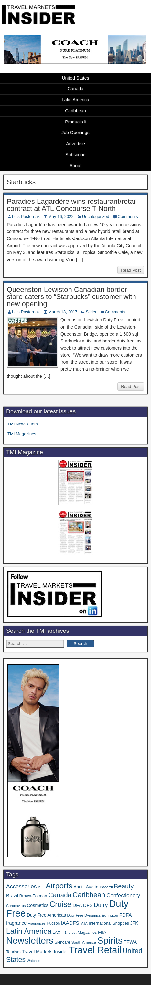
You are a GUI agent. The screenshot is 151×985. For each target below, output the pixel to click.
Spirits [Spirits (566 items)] (110, 940)
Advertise (75, 143)
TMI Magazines (21, 433)
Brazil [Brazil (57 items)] (12, 895)
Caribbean (75, 110)
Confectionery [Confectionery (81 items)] (123, 895)
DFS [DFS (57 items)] (88, 905)
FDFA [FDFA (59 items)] (125, 915)
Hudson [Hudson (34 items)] (53, 923)
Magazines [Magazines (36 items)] (87, 932)
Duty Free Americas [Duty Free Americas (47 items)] (46, 915)
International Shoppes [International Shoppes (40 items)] (109, 923)
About (75, 165)
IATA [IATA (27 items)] (83, 923)
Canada (75, 88)
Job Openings (75, 132)
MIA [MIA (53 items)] (102, 932)
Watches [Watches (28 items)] (33, 961)
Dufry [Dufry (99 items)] (101, 905)
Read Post (131, 270)
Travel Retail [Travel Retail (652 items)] (95, 950)
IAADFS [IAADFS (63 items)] (70, 923)
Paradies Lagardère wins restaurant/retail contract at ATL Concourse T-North (72, 205)
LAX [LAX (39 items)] (56, 932)
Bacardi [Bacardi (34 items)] (106, 887)
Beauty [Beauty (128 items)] (124, 886)
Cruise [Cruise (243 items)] (60, 904)
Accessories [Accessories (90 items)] (21, 886)
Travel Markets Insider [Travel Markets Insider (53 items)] (45, 951)
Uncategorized (95, 216)
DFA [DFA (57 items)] (77, 905)
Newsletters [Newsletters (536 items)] (29, 940)
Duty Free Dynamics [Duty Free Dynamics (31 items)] (84, 915)
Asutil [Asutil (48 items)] (79, 886)
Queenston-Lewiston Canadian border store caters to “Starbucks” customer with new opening (71, 296)
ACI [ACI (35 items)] (41, 887)
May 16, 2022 (61, 216)
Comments (128, 216)
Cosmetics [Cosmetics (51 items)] (38, 905)
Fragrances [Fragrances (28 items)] (37, 923)
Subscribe (75, 154)
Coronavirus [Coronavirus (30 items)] (16, 906)
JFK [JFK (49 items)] (134, 923)
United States (75, 78)
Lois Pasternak (26, 216)
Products (74, 121)
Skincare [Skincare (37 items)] (62, 942)
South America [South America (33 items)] (83, 942)
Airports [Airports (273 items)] (59, 885)
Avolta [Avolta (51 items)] (92, 886)
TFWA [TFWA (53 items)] (130, 941)
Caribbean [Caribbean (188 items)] (89, 895)
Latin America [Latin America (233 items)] (28, 931)
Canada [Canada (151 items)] (59, 894)
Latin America (75, 99)
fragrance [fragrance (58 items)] (16, 923)
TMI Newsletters (22, 424)
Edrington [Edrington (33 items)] (110, 915)
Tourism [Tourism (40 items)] (13, 951)
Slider (91, 311)
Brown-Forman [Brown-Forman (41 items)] (33, 895)
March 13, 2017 (62, 311)
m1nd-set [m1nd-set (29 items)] (68, 932)
